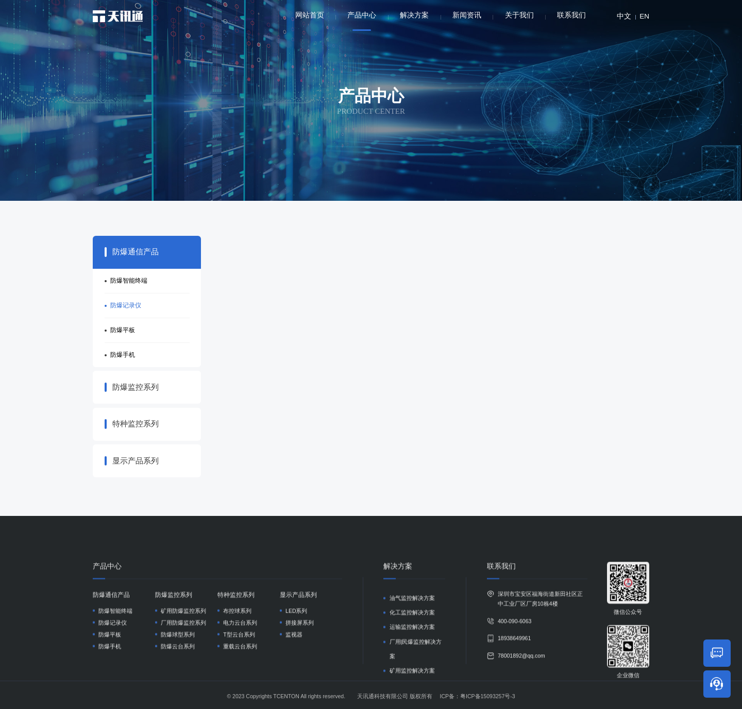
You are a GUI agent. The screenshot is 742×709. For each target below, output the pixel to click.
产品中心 (361, 21)
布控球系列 (237, 689)
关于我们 (519, 15)
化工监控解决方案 (412, 691)
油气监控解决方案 (412, 676)
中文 (624, 16)
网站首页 (309, 15)
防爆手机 (122, 354)
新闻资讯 (466, 15)
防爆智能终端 (128, 280)
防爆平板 (122, 330)
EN (644, 16)
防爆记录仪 (125, 305)
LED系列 (296, 689)
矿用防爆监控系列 (183, 689)
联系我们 (571, 15)
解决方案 (414, 15)
